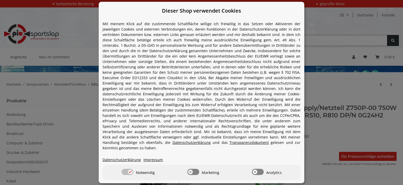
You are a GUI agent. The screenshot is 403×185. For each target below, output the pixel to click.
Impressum (153, 159)
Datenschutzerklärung (191, 142)
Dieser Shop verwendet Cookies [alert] (201, 10)
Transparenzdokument (249, 142)
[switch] (127, 172)
